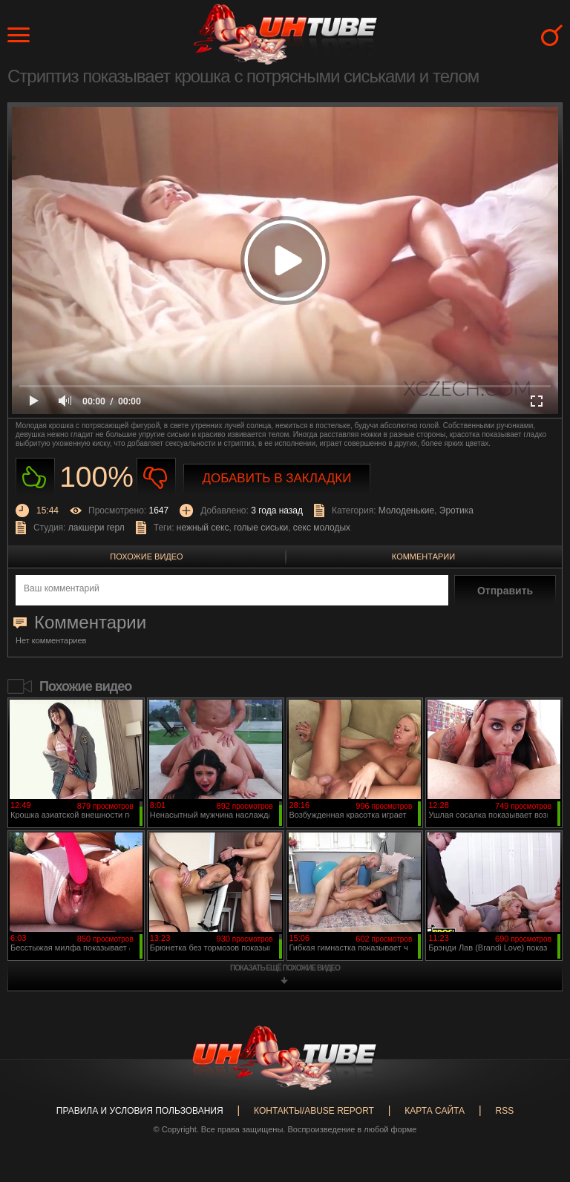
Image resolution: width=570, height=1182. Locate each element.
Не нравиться (156, 477)
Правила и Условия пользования (139, 1111)
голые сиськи (261, 527)
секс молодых (321, 527)
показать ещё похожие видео (285, 968)
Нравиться (35, 477)
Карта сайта (434, 1111)
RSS (504, 1111)
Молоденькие (406, 510)
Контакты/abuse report (314, 1111)
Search (552, 35)
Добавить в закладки (277, 478)
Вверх (536, 1113)
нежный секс (203, 527)
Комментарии (423, 556)
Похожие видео (146, 556)
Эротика (456, 510)
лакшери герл (96, 527)
